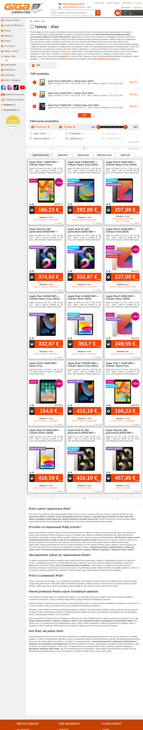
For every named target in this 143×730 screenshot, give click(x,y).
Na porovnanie (10, 110)
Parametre (43, 127)
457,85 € (127, 478)
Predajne (69, 127)
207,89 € (127, 210)
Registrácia (137, 8)
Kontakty (138, 3)
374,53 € (50, 277)
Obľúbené (8, 105)
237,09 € (127, 277)
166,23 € (50, 210)
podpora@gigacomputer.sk (73, 4)
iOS (38, 65)
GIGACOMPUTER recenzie (104, 59)
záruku (59, 651)
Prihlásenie (125, 8)
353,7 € (89, 344)
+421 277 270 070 (69, 7)
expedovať (63, 56)
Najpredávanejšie (41, 155)
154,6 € (51, 411)
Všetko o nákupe (113, 3)
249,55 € (127, 344)
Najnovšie (125, 155)
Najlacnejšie (83, 155)
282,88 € (89, 210)
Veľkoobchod (127, 3)
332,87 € (89, 277)
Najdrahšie (63, 155)
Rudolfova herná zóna (15, 94)
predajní (34, 59)
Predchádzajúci (56, 148)
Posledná (117, 148)
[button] (84, 115)
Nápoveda (135, 142)
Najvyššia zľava (104, 155)
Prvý (52, 148)
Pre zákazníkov (69, 724)
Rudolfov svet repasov (15, 100)
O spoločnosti (99, 3)
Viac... (118, 59)
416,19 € (89, 411)
